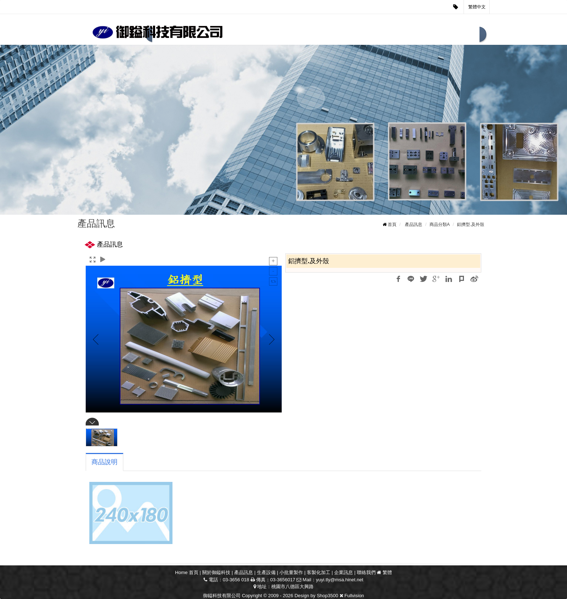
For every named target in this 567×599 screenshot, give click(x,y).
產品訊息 (264, 35)
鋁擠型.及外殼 (470, 224)
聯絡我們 (461, 35)
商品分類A (440, 224)
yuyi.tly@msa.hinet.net (339, 579)
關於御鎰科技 (216, 572)
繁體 (387, 572)
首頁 (392, 224)
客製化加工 (384, 35)
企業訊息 (424, 35)
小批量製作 (340, 35)
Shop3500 (327, 595)
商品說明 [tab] (104, 462)
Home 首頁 (186, 572)
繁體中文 (477, 6)
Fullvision (354, 595)
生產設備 (300, 35)
